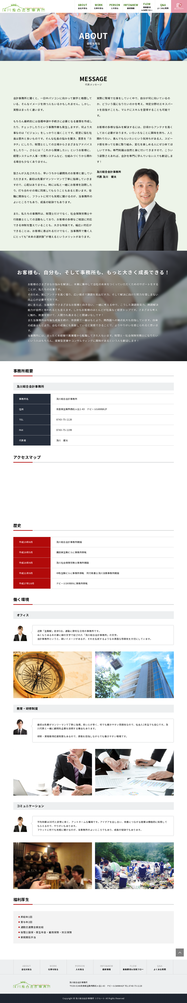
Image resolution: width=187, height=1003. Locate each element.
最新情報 (131, 6)
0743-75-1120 (64, 419)
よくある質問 (163, 6)
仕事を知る (99, 6)
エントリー (179, 6)
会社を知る (83, 6)
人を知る (115, 6)
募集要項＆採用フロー (147, 6)
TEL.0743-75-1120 (133, 985)
